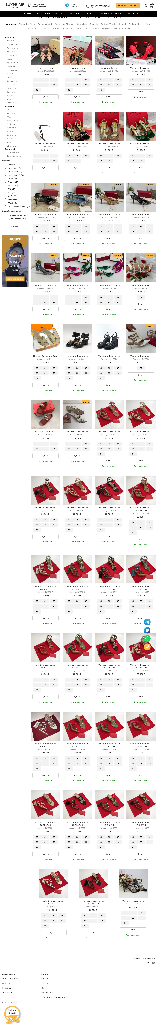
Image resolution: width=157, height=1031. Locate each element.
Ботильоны (12, 60)
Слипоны (11, 100)
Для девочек (13, 164)
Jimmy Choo (68, 40)
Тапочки (11, 103)
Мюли (10, 85)
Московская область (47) (17, 218)
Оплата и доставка (110, 15)
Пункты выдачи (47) (15, 230)
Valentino (11, 36)
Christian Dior (136, 36)
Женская (9, 49)
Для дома (73, 15)
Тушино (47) (11, 194)
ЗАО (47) (10, 204)
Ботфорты (12, 67)
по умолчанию (142, 21)
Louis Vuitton (83, 40)
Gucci (46, 40)
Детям (58, 15)
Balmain (94, 36)
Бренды (89, 15)
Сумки (44, 1007)
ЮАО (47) (10, 208)
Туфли (10, 107)
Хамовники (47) (13, 180)
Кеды (9, 71)
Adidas (10, 121)
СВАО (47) (11, 215)
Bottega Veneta (108, 36)
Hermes (55, 40)
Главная (6, 21)
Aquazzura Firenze (64, 36)
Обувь (17, 21)
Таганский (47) (12, 190)
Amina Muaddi (45, 36)
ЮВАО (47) (11, 211)
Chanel (122, 36)
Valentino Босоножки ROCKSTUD (141, 524)
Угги (9, 111)
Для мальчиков (15, 168)
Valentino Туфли (45, 80)
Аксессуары (47, 1011)
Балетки (11, 52)
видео (54, 197)
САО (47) (10, 201)
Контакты (132, 15)
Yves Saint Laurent (121, 40)
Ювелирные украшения (53, 1016)
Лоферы (11, 78)
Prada (96, 40)
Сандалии (12, 93)
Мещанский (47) (13, 183)
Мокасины (12, 82)
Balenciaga (81, 36)
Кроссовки (12, 74)
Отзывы (6, 1002)
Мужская (9, 118)
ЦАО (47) (10, 176)
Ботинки (11, 63)
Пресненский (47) (14, 187)
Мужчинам (43, 15)
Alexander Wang (27, 36)
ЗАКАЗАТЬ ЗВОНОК (128, 6)
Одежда (45, 997)
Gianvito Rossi (33, 40)
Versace (106, 40)
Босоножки (31, 21)
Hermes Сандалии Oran (45, 370)
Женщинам (25, 15)
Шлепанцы (12, 114)
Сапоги (10, 96)
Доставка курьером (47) (17, 227)
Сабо (9, 89)
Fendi (148, 36)
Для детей (10, 161)
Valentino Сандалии (45, 446)
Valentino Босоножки (141, 80)
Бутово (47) (11, 197)
